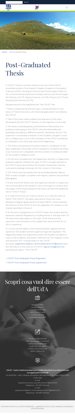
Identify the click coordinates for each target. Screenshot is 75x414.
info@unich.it (40, 339)
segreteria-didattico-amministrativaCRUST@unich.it (39, 244)
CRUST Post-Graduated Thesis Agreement (27, 262)
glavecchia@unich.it (54, 247)
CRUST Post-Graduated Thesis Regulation (26, 258)
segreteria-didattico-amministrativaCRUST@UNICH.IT (37, 390)
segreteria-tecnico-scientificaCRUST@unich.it (37, 383)
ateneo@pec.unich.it (39, 341)
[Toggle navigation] (67, 2)
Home (4, 52)
